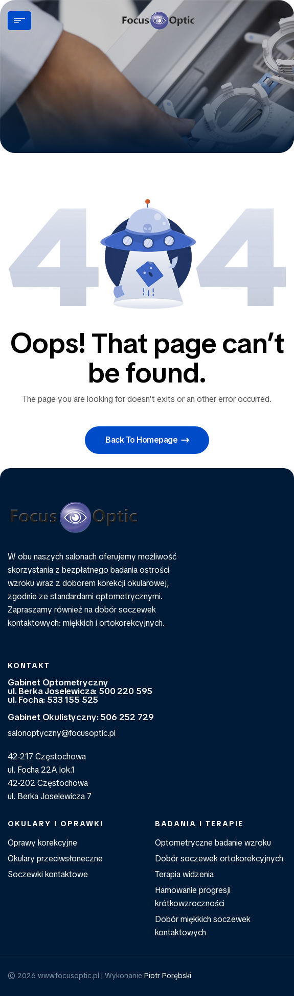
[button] (147, 440)
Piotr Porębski (167, 975)
